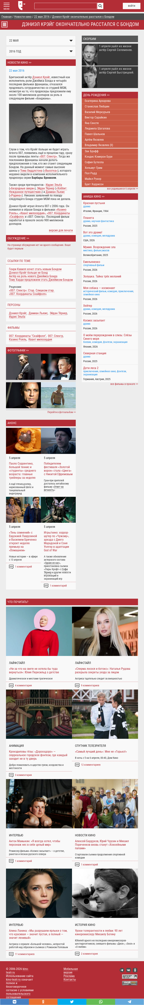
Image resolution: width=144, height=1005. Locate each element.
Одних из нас (52, 563)
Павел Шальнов (95, 134)
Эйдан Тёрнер (58, 313)
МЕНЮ (6, 9)
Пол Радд (91, 173)
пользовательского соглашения (18, 995)
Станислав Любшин (97, 106)
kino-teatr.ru (13, 979)
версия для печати (61, 230)
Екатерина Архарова (98, 101)
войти (131, 5)
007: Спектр (55, 336)
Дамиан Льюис (38, 313)
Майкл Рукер (93, 179)
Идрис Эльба (17, 316)
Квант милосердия (40, 339)
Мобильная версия (71, 970)
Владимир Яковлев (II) (99, 145)
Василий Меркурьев (97, 112)
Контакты (70, 979)
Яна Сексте (92, 123)
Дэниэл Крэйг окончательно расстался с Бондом (80, 24)
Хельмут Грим (93, 168)
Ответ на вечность (54, 488)
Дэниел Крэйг (18, 313)
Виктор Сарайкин (96, 117)
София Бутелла (94, 162)
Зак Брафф (91, 151)
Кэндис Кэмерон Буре (98, 156)
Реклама (69, 976)
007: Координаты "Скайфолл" (27, 336)
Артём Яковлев (94, 139)
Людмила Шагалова (97, 128)
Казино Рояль (17, 339)
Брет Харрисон (94, 184)
